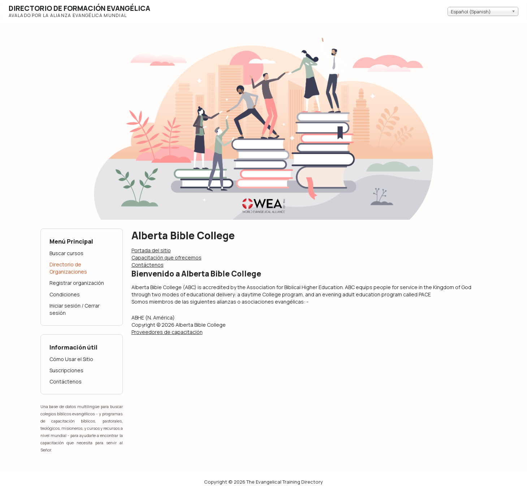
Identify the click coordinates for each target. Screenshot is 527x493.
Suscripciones (66, 370)
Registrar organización (76, 282)
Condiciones (64, 294)
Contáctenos (65, 381)
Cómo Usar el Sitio (71, 359)
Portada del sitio (151, 250)
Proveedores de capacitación (167, 332)
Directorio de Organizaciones (68, 268)
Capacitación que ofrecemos (166, 257)
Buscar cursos (66, 253)
